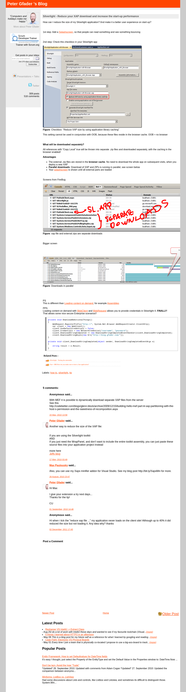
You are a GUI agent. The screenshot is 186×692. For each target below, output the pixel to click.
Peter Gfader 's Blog (27, 3)
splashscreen (61, 170)
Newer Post (48, 613)
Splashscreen (66, 32)
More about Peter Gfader (26, 26)
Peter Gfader (57, 420)
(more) (149, 632)
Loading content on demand (78, 303)
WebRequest (99, 311)
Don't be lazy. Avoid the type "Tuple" (60, 665)
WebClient (82, 311)
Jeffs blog (54, 453)
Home (106, 613)
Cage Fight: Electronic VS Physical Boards (67, 640)
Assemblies (113, 303)
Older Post (170, 614)
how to (53, 372)
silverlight (63, 372)
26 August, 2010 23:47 (59, 477)
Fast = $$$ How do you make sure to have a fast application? (69, 364)
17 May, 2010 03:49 (58, 459)
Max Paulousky (58, 465)
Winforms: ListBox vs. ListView (58, 677)
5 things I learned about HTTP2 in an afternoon (69, 634)
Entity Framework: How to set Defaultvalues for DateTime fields (74, 656)
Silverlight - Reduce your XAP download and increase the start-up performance (91, 16)
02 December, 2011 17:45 (61, 529)
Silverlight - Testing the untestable (61, 360)
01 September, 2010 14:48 (61, 509)
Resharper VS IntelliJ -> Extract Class (64, 629)
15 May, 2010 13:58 (58, 415)
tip (70, 372)
